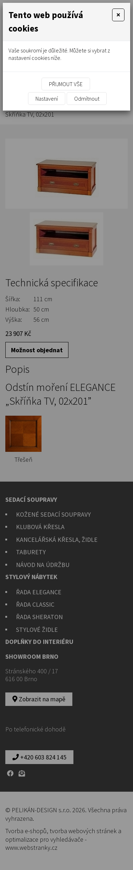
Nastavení (46, 98)
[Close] (118, 15)
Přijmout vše (66, 84)
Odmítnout (86, 98)
